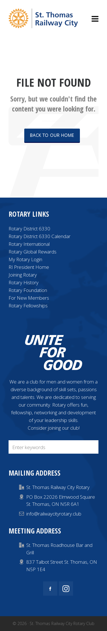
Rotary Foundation (28, 290)
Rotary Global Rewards (32, 251)
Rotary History (24, 282)
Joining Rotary (23, 274)
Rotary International (29, 244)
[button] (91, 447)
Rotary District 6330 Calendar (39, 236)
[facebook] (50, 588)
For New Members (29, 298)
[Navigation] (95, 18)
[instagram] (66, 588)
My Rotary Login (25, 259)
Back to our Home (52, 135)
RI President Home (29, 267)
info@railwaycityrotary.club (53, 513)
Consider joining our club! (54, 428)
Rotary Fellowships (28, 305)
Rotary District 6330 (29, 228)
